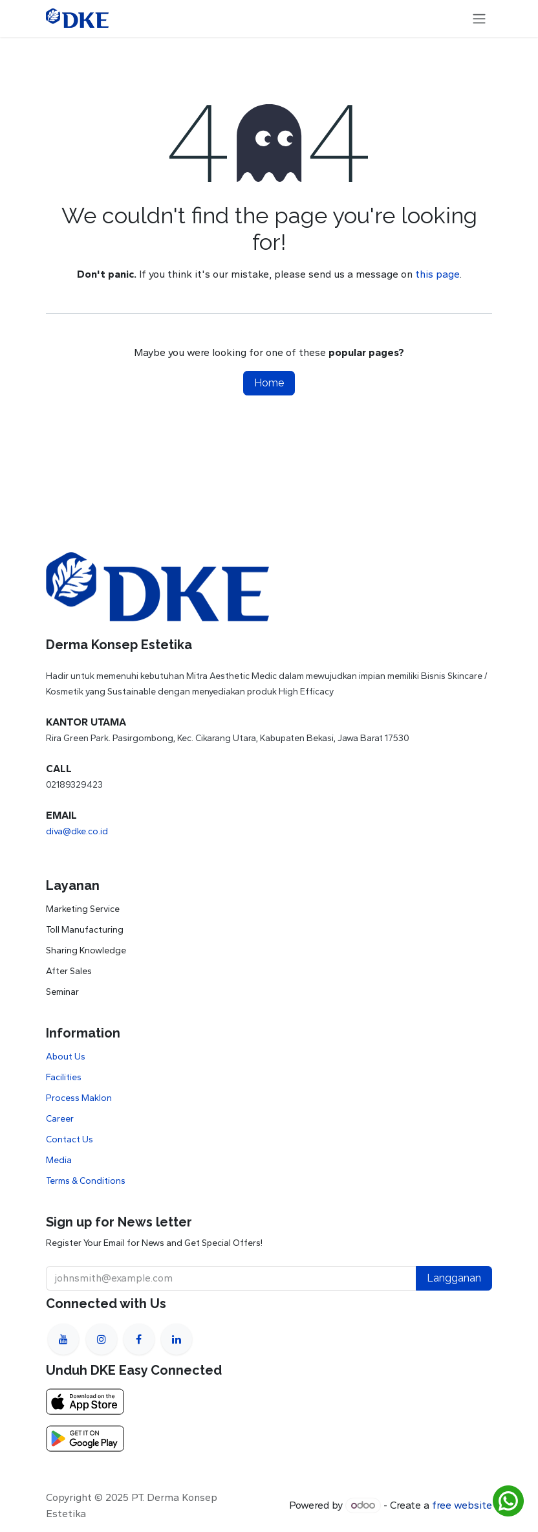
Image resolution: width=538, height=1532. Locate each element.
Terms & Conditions (85, 1180)
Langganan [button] (454, 1278)
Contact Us (69, 1139)
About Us (65, 1056)
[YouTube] (63, 1339)
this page (437, 274)
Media (59, 1160)
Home (269, 383)
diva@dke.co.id (77, 831)
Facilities (63, 1077)
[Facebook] (139, 1339)
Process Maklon (79, 1098)
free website (462, 1505)
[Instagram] (101, 1339)
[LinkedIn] (176, 1339)
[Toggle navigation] (479, 18)
